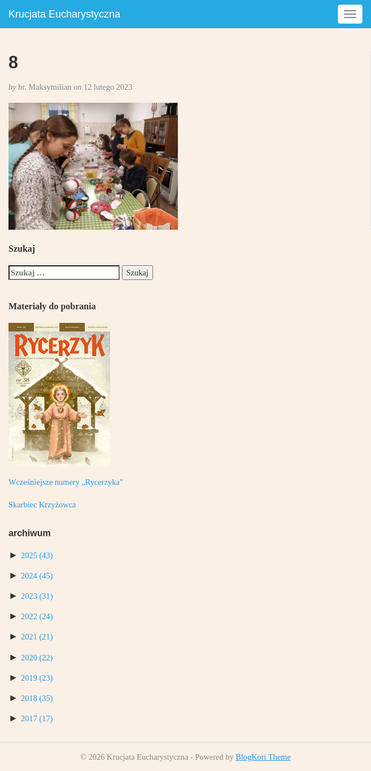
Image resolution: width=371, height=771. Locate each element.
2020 (37, 657)
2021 (37, 636)
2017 (37, 718)
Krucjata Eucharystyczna (64, 14)
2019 (37, 677)
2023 (37, 596)
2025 (37, 555)
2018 (37, 698)
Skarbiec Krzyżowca (42, 504)
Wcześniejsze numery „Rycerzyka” (65, 482)
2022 (37, 616)
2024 (37, 575)
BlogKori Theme (263, 756)
